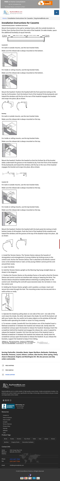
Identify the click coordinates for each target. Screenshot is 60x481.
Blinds (5, 439)
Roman (53, 439)
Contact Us (6, 415)
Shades (12, 439)
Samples (5, 422)
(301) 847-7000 (15, 459)
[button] (56, 12)
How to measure (7, 417)
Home (4, 18)
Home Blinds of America (4, 451)
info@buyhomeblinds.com (17, 465)
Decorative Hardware (28, 442)
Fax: (3, 461)
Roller (34, 439)
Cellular (46, 439)
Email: (3, 465)
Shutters (19, 439)
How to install (6, 419)
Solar (40, 439)
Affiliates (5, 430)
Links (4, 432)
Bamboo (6, 442)
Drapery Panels (15, 442)
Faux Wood (27, 439)
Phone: (3, 459)
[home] (12, 12)
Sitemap (5, 428)
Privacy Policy (6, 426)
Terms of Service (7, 424)
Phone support (10, 374)
